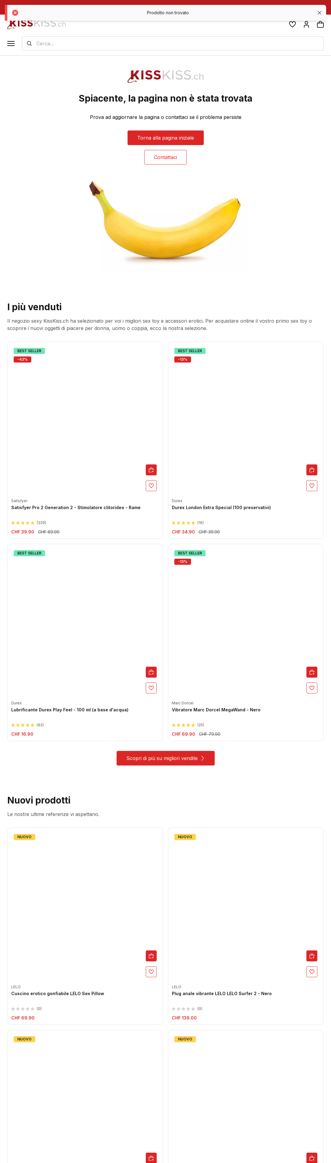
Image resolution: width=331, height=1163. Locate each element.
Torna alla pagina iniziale (165, 138)
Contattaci (165, 157)
